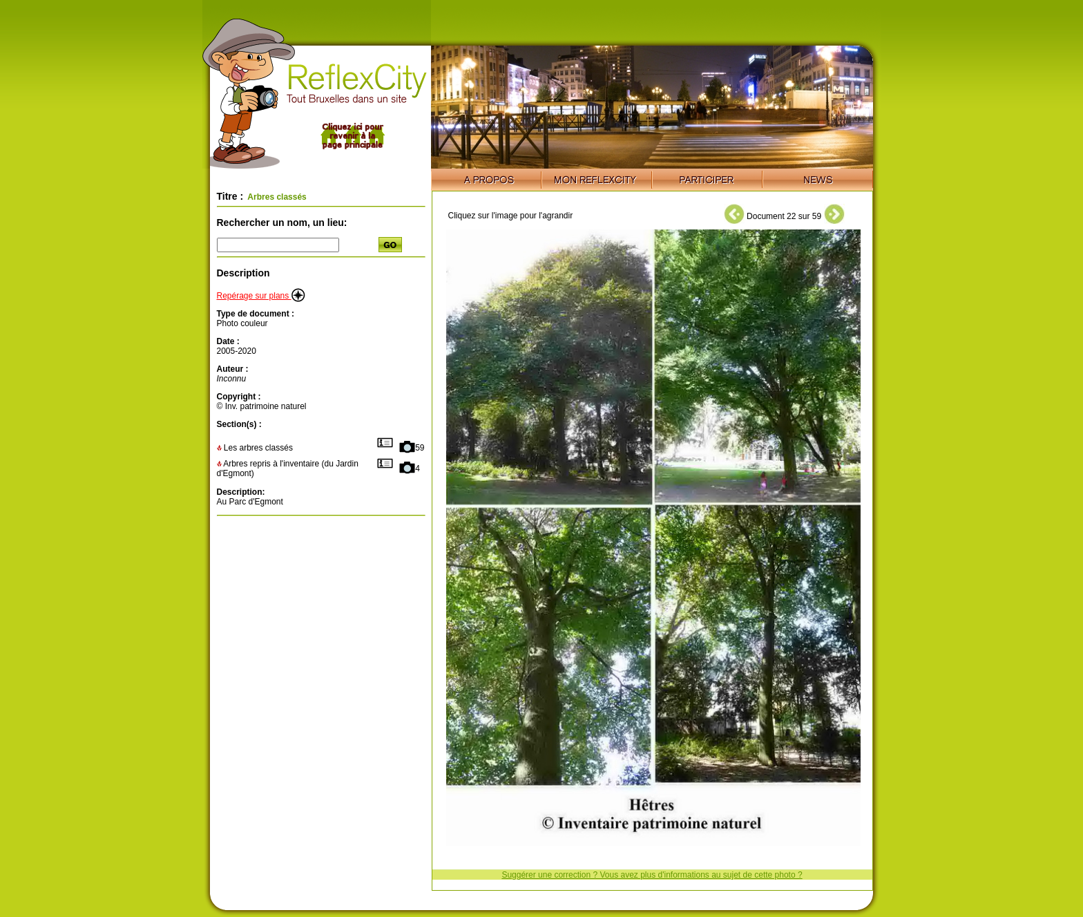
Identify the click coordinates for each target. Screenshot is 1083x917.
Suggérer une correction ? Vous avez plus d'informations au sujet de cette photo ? (651, 875)
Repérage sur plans (261, 296)
